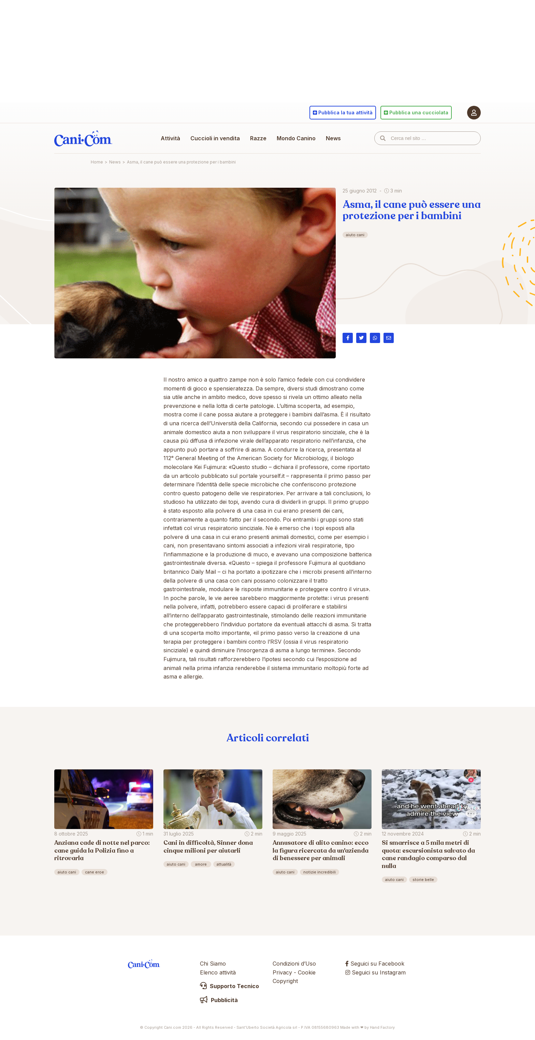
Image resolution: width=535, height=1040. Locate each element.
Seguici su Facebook (374, 963)
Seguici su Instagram (375, 972)
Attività (170, 138)
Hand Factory (382, 1027)
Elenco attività (218, 972)
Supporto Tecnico (229, 986)
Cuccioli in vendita (215, 138)
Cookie (307, 972)
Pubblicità (219, 1000)
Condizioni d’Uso (294, 963)
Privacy (282, 972)
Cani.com (83, 138)
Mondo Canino (296, 138)
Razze (258, 138)
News (333, 138)
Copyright (285, 981)
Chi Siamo (213, 963)
